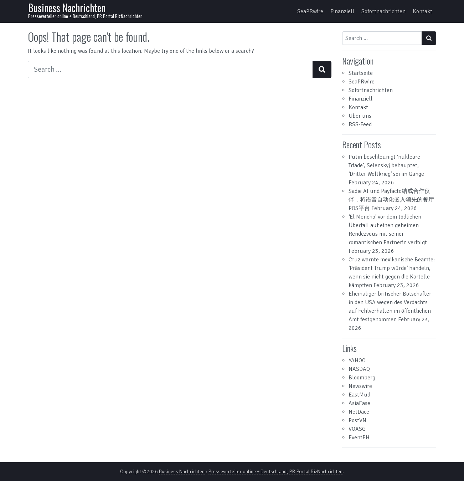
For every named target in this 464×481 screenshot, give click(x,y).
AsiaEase (359, 403)
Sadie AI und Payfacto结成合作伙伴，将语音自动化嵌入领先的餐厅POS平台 (391, 200)
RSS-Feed (360, 124)
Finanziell (342, 11)
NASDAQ (359, 369)
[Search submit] (322, 69)
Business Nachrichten (66, 7)
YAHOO (357, 360)
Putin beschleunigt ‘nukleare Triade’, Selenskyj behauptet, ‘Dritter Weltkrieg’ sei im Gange (386, 165)
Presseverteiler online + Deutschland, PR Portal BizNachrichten (275, 472)
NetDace (359, 411)
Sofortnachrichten (383, 11)
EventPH (359, 437)
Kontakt (422, 11)
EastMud (359, 394)
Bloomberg (362, 377)
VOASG (357, 429)
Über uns (360, 115)
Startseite (361, 73)
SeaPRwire (310, 11)
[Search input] (170, 69)
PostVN (357, 420)
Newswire (360, 386)
